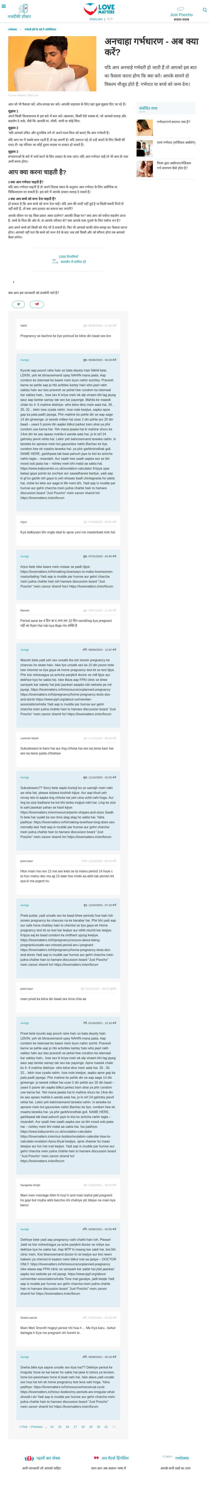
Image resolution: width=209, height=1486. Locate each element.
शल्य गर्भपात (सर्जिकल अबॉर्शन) (176, 142)
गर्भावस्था (12, 29)
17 (75, 1426)
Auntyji (24, 359)
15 (59, 1426)
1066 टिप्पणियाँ (68, 256)
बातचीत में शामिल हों (73, 262)
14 (51, 1426)
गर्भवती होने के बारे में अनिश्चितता (40, 29)
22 (114, 1426)
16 (67, 1426)
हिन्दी (110, 19)
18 (82, 1426)
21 (106, 1426)
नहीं (37, 304)
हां (19, 304)
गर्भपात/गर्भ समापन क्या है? (173, 122)
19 (90, 1426)
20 (98, 1426)
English (96, 19)
